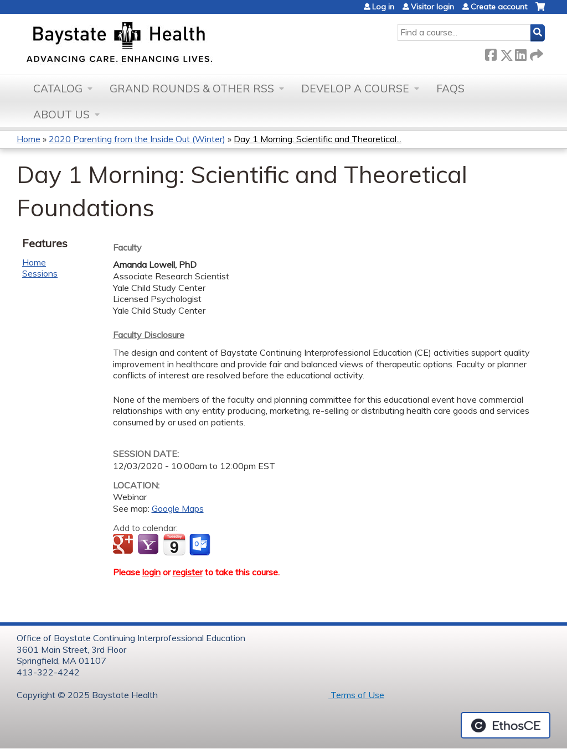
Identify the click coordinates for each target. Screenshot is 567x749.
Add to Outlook (200, 545)
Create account (499, 7)
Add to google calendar (124, 545)
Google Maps (178, 508)
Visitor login (432, 7)
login (151, 572)
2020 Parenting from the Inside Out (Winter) (137, 138)
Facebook (490, 52)
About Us (61, 114)
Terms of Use (356, 694)
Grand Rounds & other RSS (192, 88)
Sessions (40, 273)
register (188, 572)
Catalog (58, 88)
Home (28, 138)
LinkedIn (520, 52)
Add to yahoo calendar (149, 545)
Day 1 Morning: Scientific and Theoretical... (317, 138)
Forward (535, 52)
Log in (383, 7)
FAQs (450, 88)
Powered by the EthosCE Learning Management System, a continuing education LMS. (505, 725)
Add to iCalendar (174, 544)
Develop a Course (355, 88)
